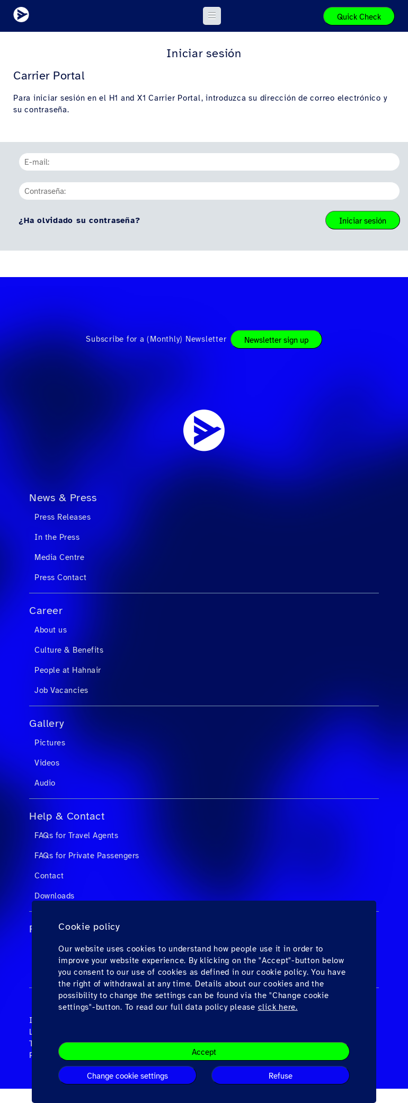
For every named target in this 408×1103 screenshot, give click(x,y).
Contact (49, 875)
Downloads (54, 896)
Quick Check (359, 17)
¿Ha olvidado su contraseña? (79, 220)
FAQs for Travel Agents (76, 835)
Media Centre (59, 557)
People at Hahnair (67, 670)
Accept (204, 1052)
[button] (212, 16)
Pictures (49, 743)
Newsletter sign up (276, 340)
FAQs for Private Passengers (86, 855)
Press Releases (62, 517)
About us (50, 630)
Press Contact (60, 577)
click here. (278, 1007)
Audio (45, 783)
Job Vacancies (61, 690)
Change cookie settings (127, 1076)
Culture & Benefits (68, 650)
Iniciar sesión (362, 221)
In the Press (56, 537)
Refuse (280, 1076)
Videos (46, 763)
